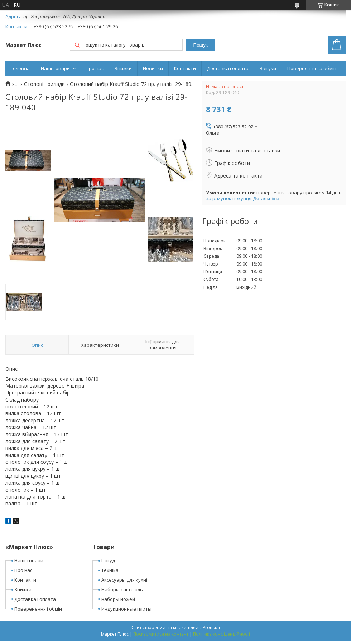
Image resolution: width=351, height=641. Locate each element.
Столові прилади (44, 84)
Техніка (110, 570)
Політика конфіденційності (221, 634)
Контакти (185, 68)
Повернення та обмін (311, 68)
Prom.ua (211, 628)
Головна (20, 68)
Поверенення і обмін (38, 609)
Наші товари (55, 68)
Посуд (108, 560)
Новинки (153, 68)
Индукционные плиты (126, 609)
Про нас (95, 68)
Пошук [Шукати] (200, 45)
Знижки (123, 68)
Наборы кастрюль (122, 589)
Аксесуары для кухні (124, 580)
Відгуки (268, 68)
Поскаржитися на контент (160, 634)
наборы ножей (118, 599)
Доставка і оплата (228, 68)
